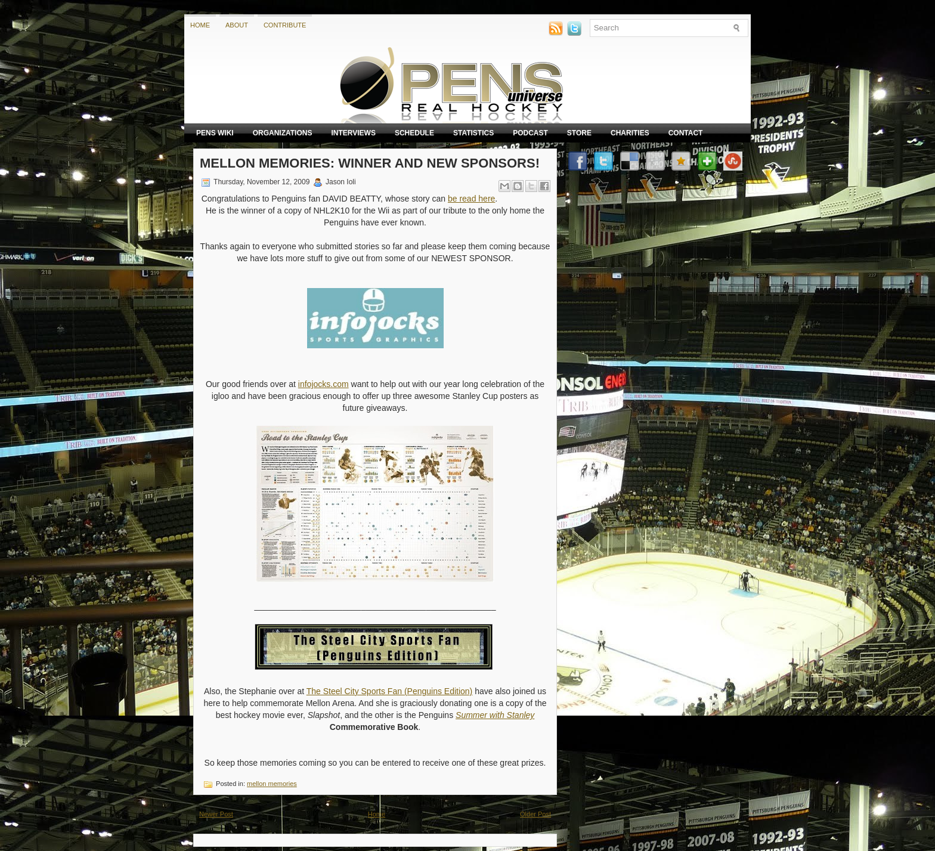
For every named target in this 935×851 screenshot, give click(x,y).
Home (200, 25)
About (236, 25)
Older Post (535, 814)
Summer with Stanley (495, 715)
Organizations (282, 133)
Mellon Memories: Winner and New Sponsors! (370, 163)
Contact (685, 133)
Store (579, 133)
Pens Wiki (215, 133)
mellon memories (272, 783)
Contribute (285, 25)
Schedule (414, 133)
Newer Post (216, 814)
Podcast (530, 133)
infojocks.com (323, 384)
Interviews (353, 133)
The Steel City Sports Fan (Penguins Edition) (389, 691)
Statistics (473, 133)
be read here (471, 198)
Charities (630, 133)
